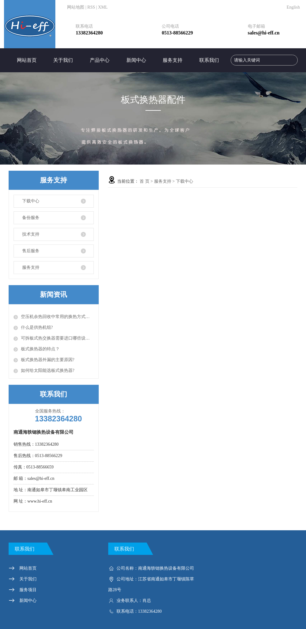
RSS (91, 7)
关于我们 (63, 60)
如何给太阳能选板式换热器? (47, 370)
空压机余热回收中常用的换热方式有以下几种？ (57, 316)
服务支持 (172, 60)
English (293, 7)
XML (103, 7)
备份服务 (30, 217)
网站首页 (27, 60)
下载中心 (30, 201)
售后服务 (30, 251)
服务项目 (28, 589)
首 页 (144, 181)
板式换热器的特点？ (40, 349)
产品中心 (99, 60)
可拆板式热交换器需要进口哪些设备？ (57, 338)
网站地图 (75, 7)
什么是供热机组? (37, 327)
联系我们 (209, 60)
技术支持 (30, 234)
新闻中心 (136, 60)
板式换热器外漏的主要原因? (47, 359)
